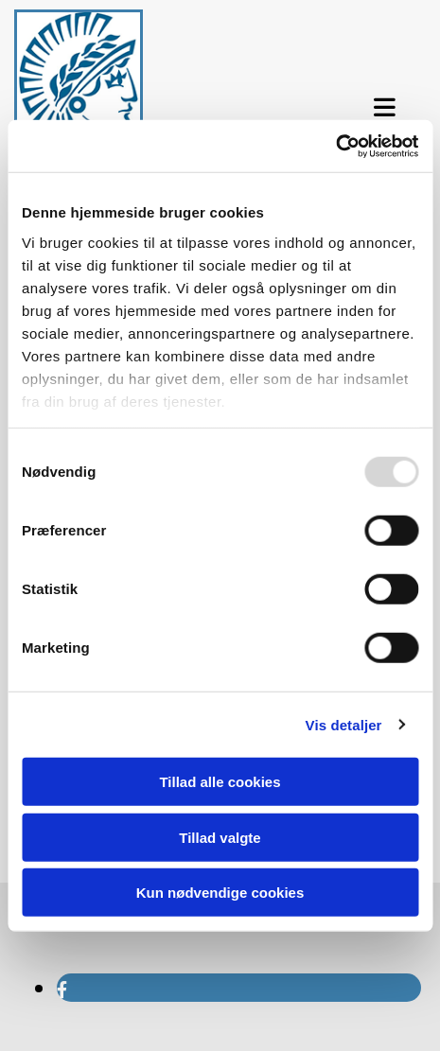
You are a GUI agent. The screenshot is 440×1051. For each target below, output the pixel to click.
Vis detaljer (344, 724)
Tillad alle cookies (219, 782)
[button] (385, 108)
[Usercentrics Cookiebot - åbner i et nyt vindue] (335, 145)
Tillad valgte (219, 837)
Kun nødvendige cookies (220, 893)
